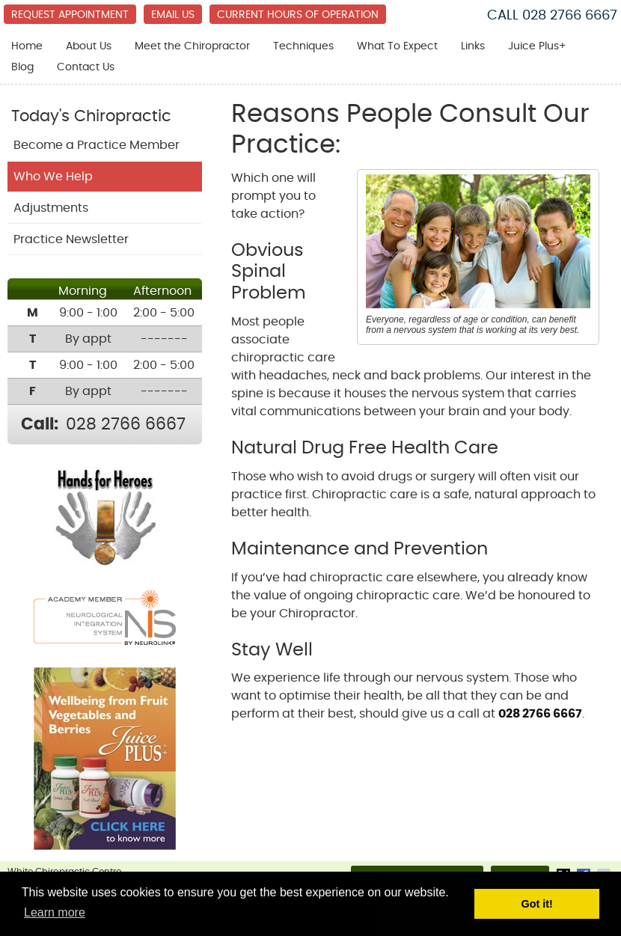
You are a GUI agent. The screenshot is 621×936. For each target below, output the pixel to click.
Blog (22, 67)
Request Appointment (70, 15)
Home (27, 46)
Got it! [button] (537, 904)
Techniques (303, 46)
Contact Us (85, 67)
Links (473, 46)
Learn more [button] (54, 912)
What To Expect (397, 46)
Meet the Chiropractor (192, 46)
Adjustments (50, 208)
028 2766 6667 (569, 15)
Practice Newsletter (71, 239)
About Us (88, 46)
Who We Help (53, 177)
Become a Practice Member (96, 145)
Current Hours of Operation (298, 15)
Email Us (173, 15)
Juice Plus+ (537, 46)
